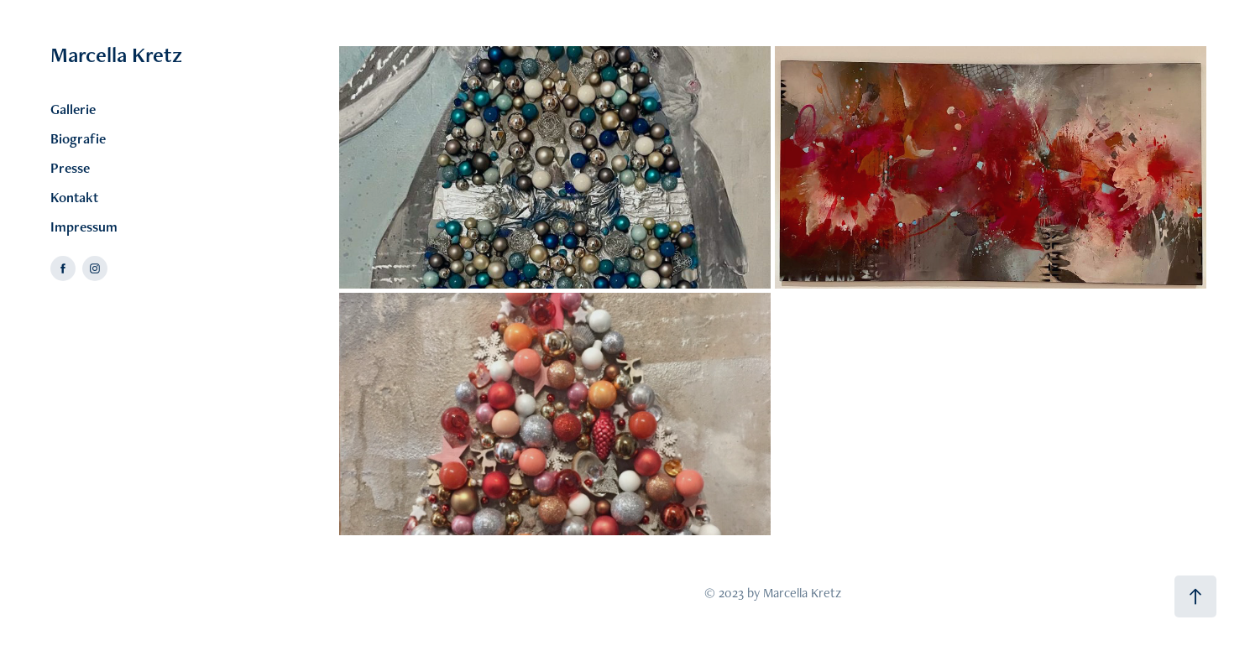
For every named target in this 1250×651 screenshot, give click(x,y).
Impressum (84, 226)
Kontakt (74, 197)
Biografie (78, 138)
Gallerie (73, 109)
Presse (70, 168)
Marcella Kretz (116, 54)
